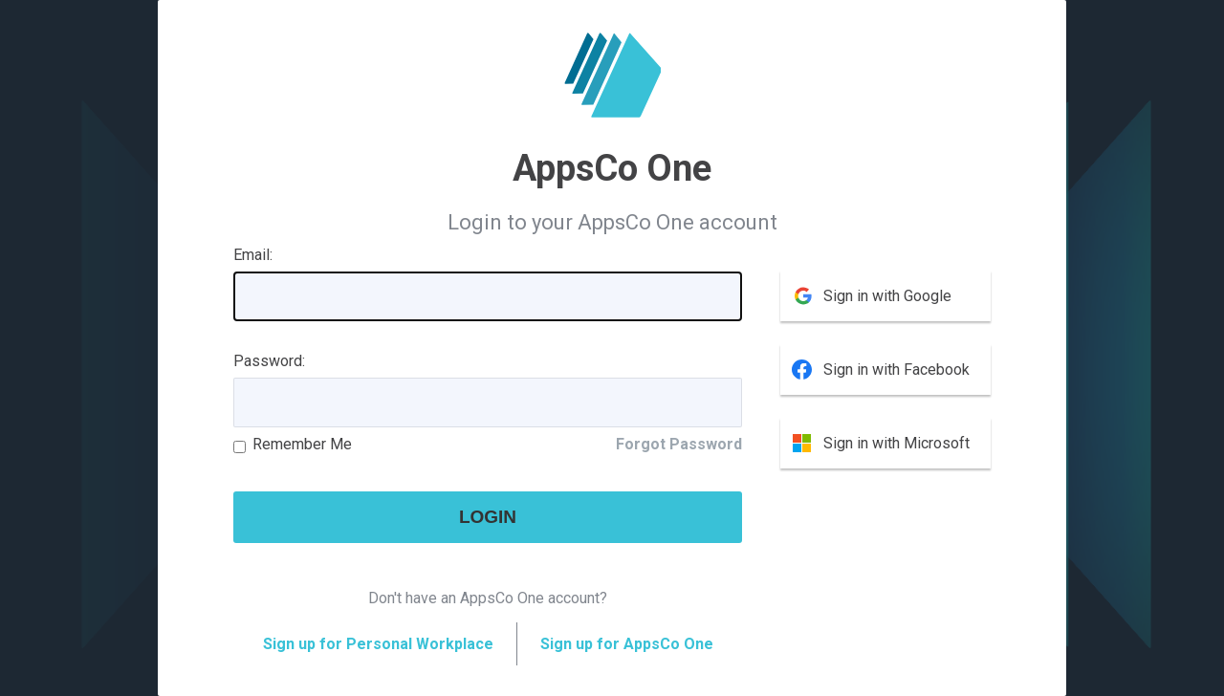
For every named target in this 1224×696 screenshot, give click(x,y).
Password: (269, 361)
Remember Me (302, 444)
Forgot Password (679, 444)
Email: (253, 255)
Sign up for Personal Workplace (378, 644)
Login (487, 517)
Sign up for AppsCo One (626, 644)
